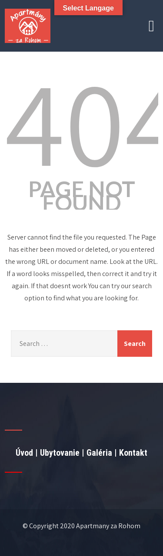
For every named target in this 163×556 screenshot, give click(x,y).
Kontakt (133, 452)
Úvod (24, 452)
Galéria (99, 452)
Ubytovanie (60, 452)
